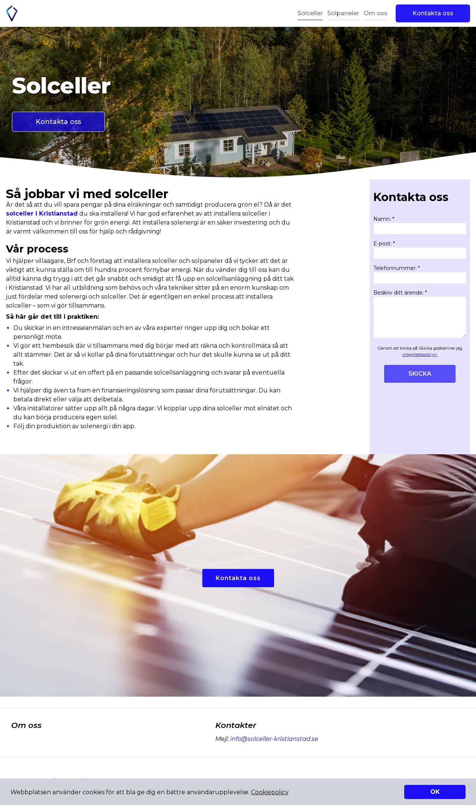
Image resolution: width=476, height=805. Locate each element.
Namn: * (419, 225)
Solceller (310, 13)
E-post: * (419, 249)
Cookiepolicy (270, 792)
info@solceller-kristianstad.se (273, 738)
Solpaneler (343, 13)
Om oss (375, 13)
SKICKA (419, 373)
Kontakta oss (432, 13)
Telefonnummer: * (419, 274)
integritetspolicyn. (420, 354)
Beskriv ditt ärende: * (419, 313)
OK (435, 791)
